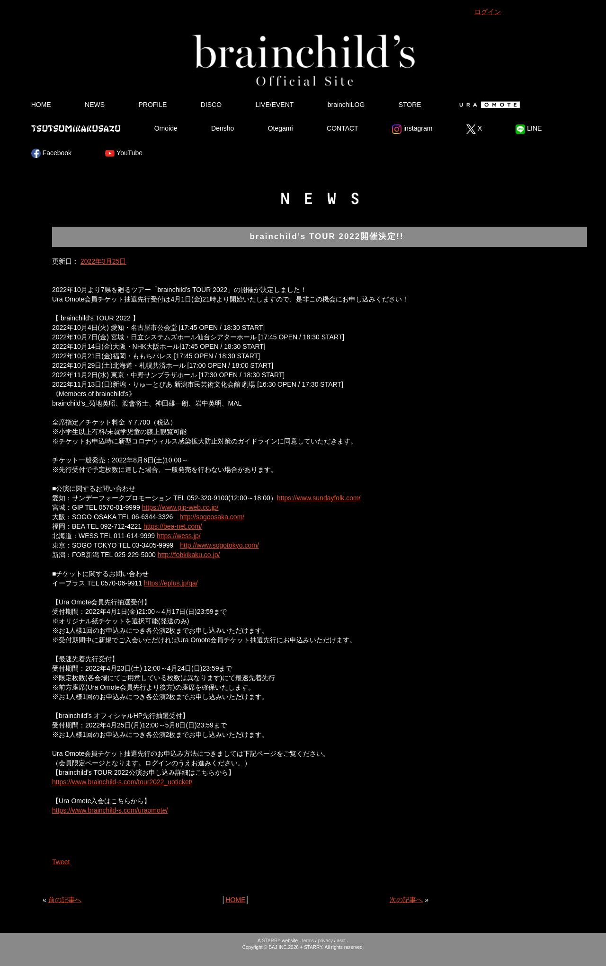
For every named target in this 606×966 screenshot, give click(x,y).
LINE (529, 129)
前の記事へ (64, 900)
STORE (410, 104)
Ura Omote (487, 104)
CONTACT (342, 128)
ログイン (487, 12)
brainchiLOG (346, 104)
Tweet (61, 862)
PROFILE (152, 104)
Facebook (51, 153)
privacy (325, 940)
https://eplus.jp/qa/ (171, 583)
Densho (222, 128)
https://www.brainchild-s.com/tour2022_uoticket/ (122, 782)
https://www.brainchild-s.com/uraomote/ (110, 810)
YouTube (124, 153)
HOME (41, 104)
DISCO (211, 104)
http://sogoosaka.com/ (211, 517)
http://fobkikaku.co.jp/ (189, 554)
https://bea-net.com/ (172, 526)
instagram (412, 129)
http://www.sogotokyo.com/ (219, 545)
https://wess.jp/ (179, 536)
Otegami (280, 128)
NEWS (95, 104)
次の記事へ (406, 900)
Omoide (166, 128)
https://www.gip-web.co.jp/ (180, 507)
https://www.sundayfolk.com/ (319, 498)
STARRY (271, 940)
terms (308, 940)
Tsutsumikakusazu (75, 128)
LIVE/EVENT (274, 104)
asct (341, 940)
